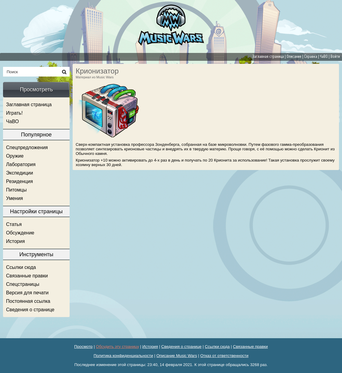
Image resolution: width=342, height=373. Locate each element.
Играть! (14, 113)
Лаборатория (20, 164)
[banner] (171, 25)
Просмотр (83, 346)
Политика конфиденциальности (123, 355)
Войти (335, 56)
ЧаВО (324, 56)
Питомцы (16, 189)
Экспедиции (19, 172)
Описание (294, 56)
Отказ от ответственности (224, 355)
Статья (14, 224)
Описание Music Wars (176, 355)
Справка (310, 56)
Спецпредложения (27, 147)
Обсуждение (20, 232)
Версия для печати (27, 292)
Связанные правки (27, 275)
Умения (14, 198)
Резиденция (19, 181)
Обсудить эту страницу (117, 346)
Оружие (15, 156)
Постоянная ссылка (28, 301)
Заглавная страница (268, 56)
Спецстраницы (22, 284)
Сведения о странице (30, 309)
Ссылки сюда (21, 267)
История (15, 241)
